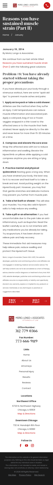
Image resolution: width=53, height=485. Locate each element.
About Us (26, 360)
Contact (26, 388)
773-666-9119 (26, 341)
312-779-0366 (26, 330)
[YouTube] (26, 445)
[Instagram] (32, 445)
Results (26, 376)
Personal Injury (26, 371)
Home (26, 354)
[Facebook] (20, 445)
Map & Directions (26, 413)
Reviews (26, 382)
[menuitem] (12, 475)
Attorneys (26, 365)
